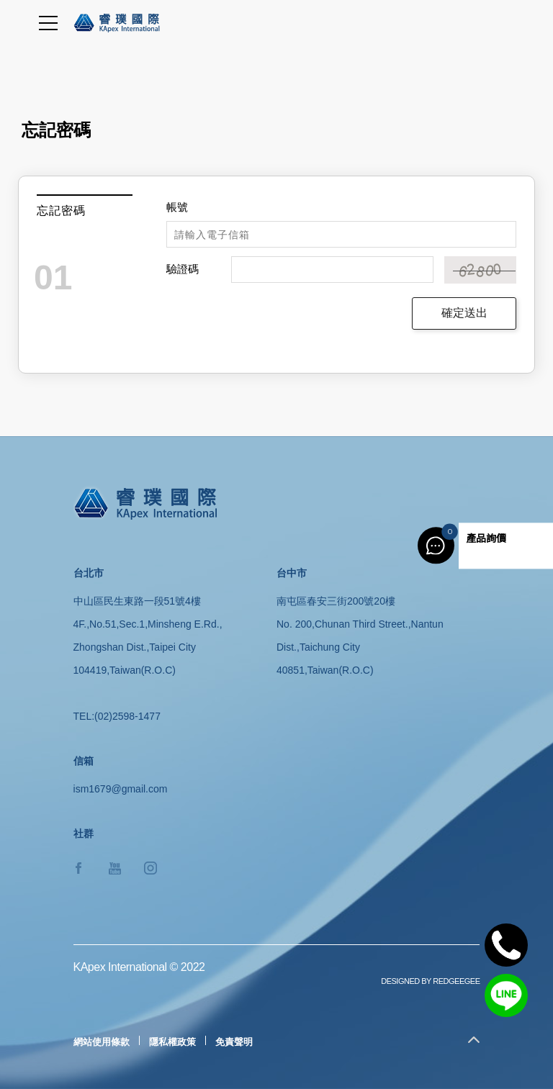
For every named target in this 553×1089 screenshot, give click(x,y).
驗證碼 (182, 269)
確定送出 (464, 313)
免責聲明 (234, 1041)
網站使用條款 (101, 1041)
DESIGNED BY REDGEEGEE (430, 981)
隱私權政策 (172, 1041)
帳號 (177, 207)
